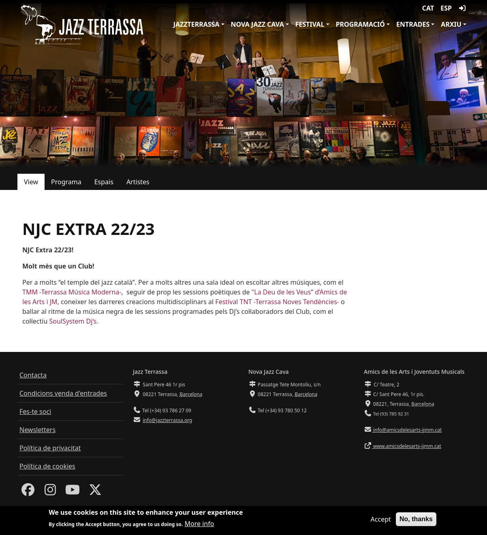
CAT (428, 8)
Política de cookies (47, 466)
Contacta (33, 375)
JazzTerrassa (196, 24)
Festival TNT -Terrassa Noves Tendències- (277, 301)
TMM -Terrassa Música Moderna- (71, 292)
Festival (310, 24)
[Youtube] (72, 492)
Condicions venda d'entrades (63, 393)
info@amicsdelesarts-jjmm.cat (407, 429)
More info (199, 524)
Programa (66, 181)
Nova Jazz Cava (257, 24)
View (31, 181)
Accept (381, 520)
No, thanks (416, 519)
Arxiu (451, 24)
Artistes (138, 181)
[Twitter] (95, 492)
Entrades (412, 24)
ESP (446, 8)
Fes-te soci (35, 411)
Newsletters (37, 429)
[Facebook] (28, 492)
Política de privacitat (50, 447)
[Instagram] (50, 492)
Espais (103, 181)
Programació (360, 24)
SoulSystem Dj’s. (73, 321)
